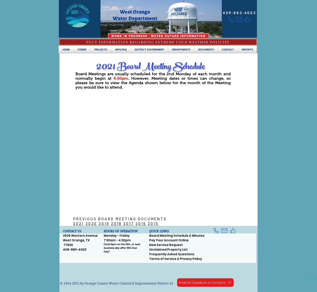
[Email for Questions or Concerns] (205, 282)
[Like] (247, 19)
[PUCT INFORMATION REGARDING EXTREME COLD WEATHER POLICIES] (158, 42)
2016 (140, 223)
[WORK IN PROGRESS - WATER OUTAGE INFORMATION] (158, 36)
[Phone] (231, 19)
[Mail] (239, 19)
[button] (82, 49)
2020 (91, 223)
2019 (104, 223)
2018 (116, 223)
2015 (153, 223)
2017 (128, 223)
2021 (78, 223)
